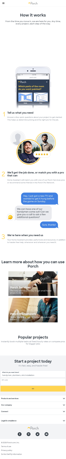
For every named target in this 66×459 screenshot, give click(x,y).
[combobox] (33, 374)
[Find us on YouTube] (46, 434)
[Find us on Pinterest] (29, 434)
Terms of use (6, 446)
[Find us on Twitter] (37, 434)
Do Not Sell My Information (11, 454)
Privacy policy (6, 450)
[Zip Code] (33, 382)
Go (33, 388)
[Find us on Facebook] (20, 434)
